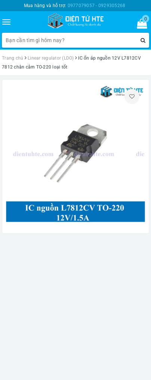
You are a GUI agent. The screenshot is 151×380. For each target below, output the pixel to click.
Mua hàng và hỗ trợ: (75, 5)
